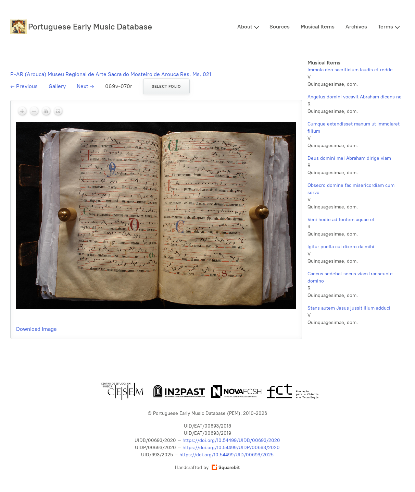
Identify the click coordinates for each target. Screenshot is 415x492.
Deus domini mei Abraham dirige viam (349, 158)
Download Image (36, 329)
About (244, 26)
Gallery (57, 86)
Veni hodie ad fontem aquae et (341, 220)
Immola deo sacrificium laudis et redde (350, 70)
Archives (356, 26)
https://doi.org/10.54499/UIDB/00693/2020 (231, 440)
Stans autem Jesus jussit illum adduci (348, 308)
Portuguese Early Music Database (90, 27)
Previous (24, 86)
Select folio (166, 86)
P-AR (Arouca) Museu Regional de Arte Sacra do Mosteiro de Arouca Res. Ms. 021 (110, 74)
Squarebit (226, 467)
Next (85, 86)
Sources (279, 26)
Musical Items (318, 26)
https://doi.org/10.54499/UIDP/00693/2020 (231, 448)
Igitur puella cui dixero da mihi (340, 247)
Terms (385, 26)
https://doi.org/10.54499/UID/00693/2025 (226, 455)
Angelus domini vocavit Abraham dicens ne (354, 97)
